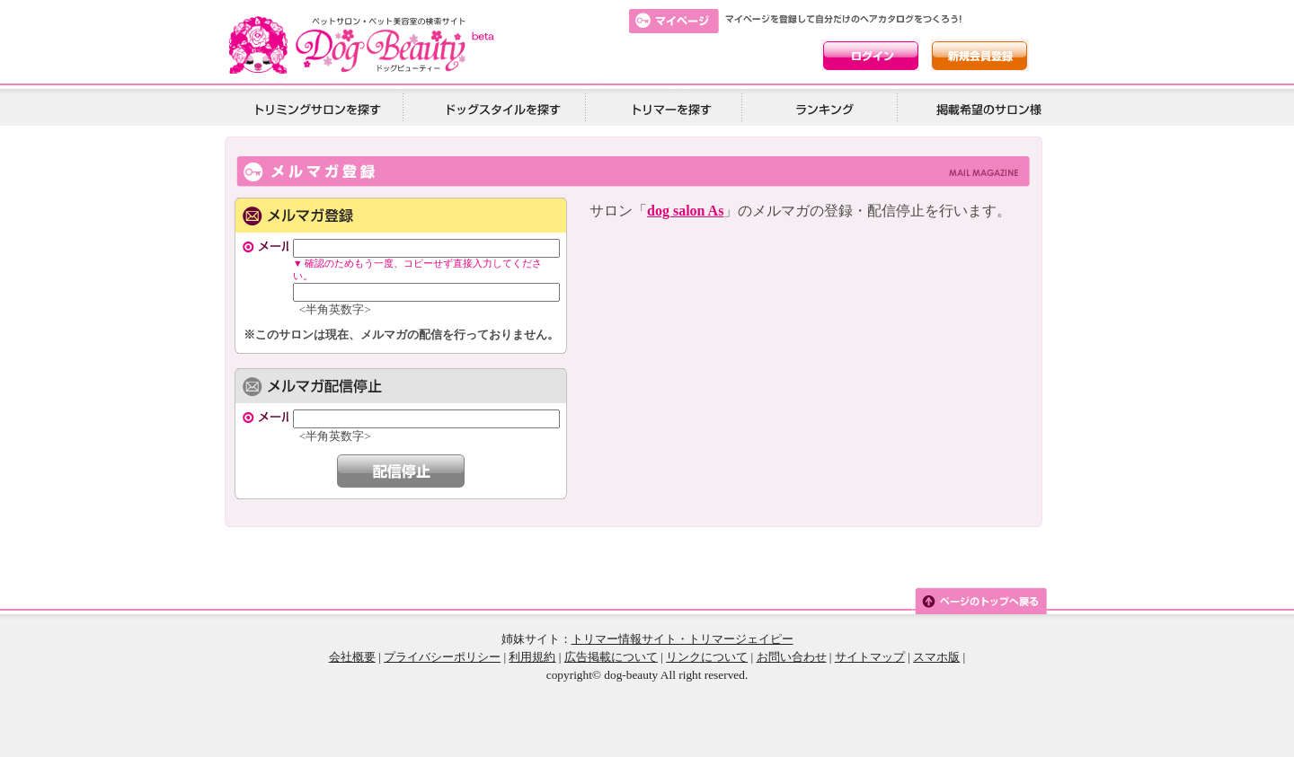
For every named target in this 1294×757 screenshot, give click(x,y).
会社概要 (352, 657)
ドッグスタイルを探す (500, 108)
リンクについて (707, 657)
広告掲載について (611, 657)
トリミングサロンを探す (317, 108)
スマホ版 (936, 657)
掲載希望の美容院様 (986, 108)
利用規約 (532, 657)
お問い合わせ (792, 657)
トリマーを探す (669, 108)
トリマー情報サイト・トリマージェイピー (682, 639)
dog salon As (685, 210)
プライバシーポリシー (442, 657)
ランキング (825, 108)
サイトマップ (870, 657)
